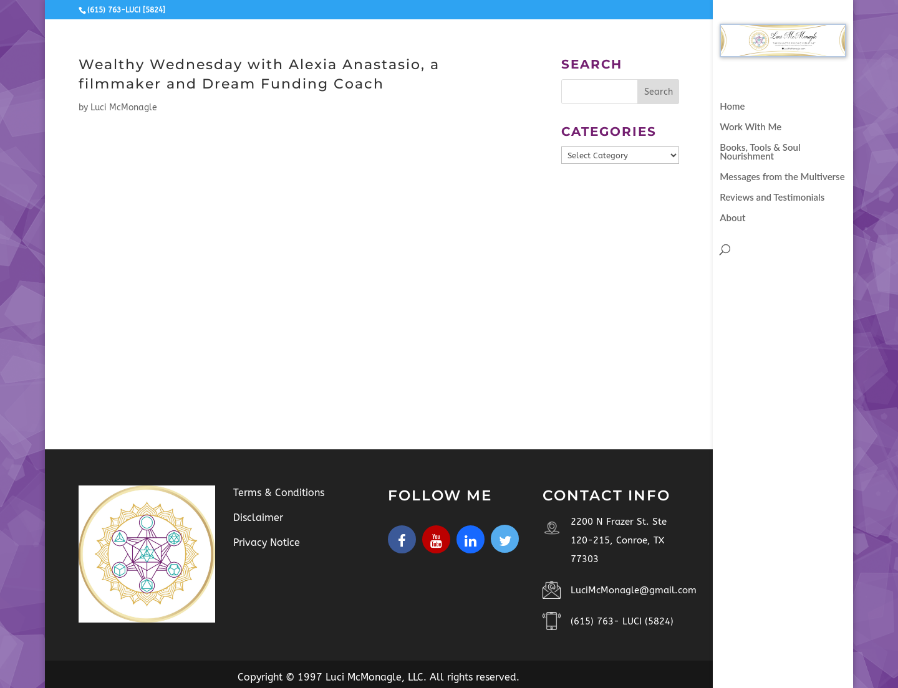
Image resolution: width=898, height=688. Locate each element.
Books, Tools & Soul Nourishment (760, 152)
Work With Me (750, 127)
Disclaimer (258, 517)
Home (732, 107)
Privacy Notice (266, 542)
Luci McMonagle (123, 107)
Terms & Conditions (278, 493)
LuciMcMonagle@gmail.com (634, 590)
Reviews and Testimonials (772, 198)
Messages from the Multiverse (782, 177)
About (732, 218)
